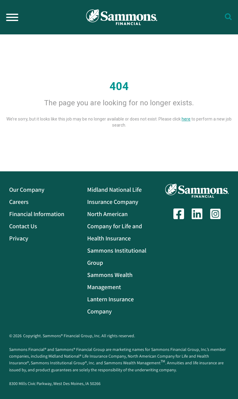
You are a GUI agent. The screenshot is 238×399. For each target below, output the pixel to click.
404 (119, 86)
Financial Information (36, 214)
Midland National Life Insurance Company (114, 196)
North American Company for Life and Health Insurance (114, 226)
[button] (228, 16)
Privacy (18, 238)
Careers (19, 202)
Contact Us (23, 226)
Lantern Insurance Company (110, 305)
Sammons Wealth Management (110, 281)
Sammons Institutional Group (116, 257)
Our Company (26, 190)
